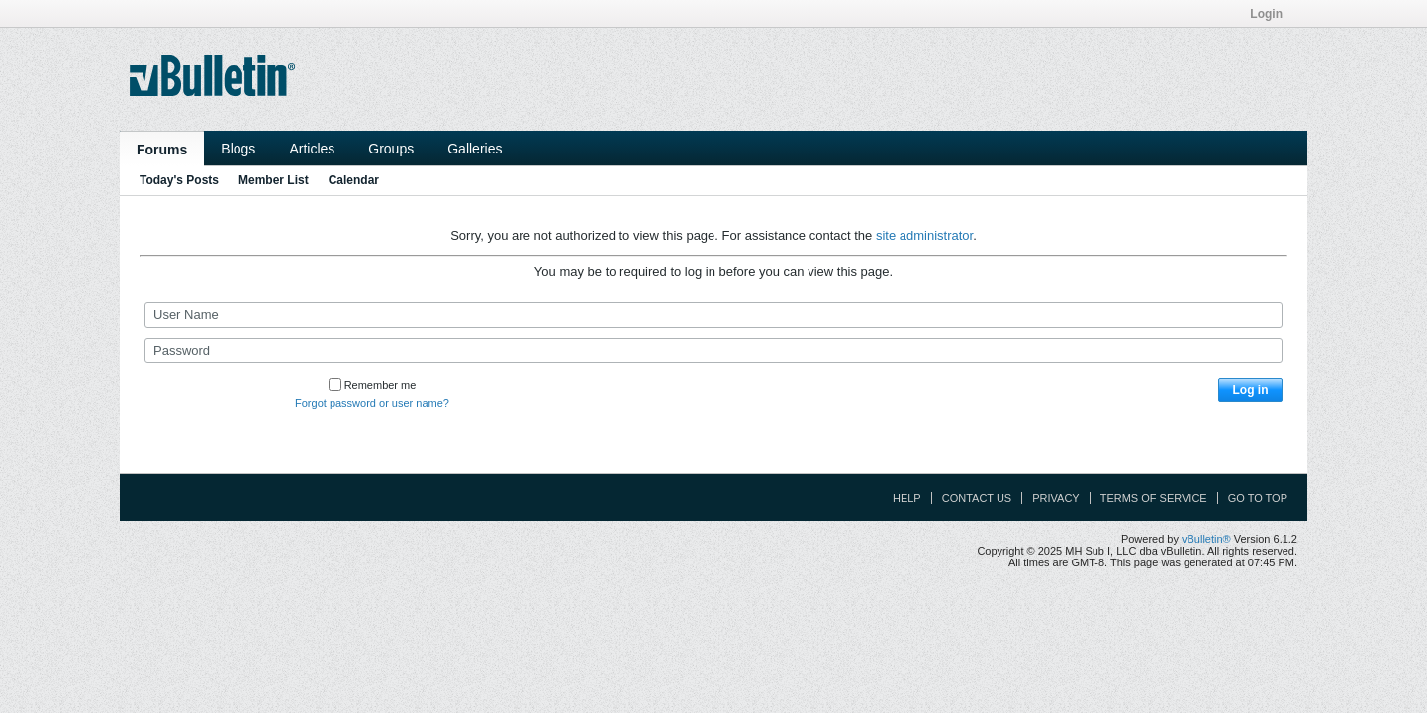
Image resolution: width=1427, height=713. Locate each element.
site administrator (924, 235)
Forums (162, 149)
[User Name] (713, 315)
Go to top (1257, 498)
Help (907, 498)
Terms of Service (1153, 498)
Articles (311, 148)
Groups (391, 148)
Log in (1251, 390)
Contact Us (977, 498)
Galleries (474, 148)
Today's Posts (179, 180)
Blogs (238, 148)
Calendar (354, 180)
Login (1272, 14)
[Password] (713, 350)
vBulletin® (1206, 539)
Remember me (373, 385)
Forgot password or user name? (372, 403)
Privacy (1055, 498)
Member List (273, 180)
